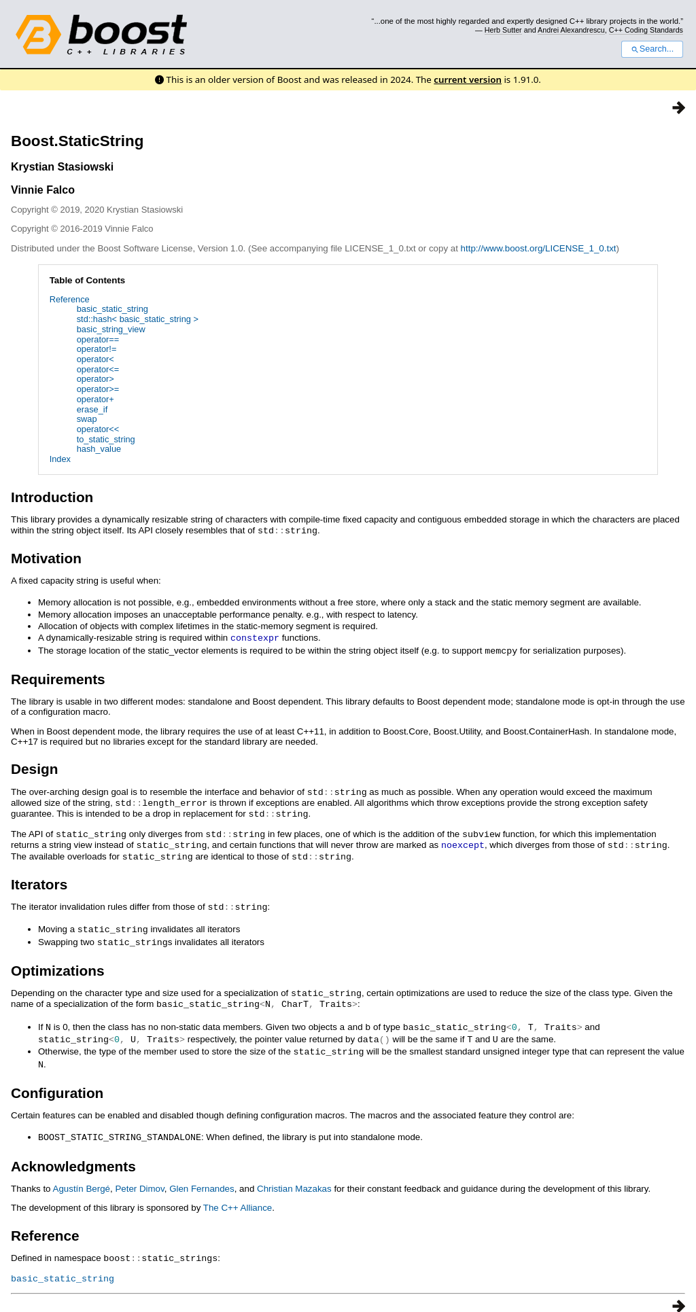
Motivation (46, 557)
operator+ (95, 399)
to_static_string (106, 439)
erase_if (92, 409)
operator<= (98, 369)
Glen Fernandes (201, 1176)
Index (60, 459)
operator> (95, 379)
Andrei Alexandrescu (571, 30)
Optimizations (58, 962)
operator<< (98, 429)
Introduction (52, 497)
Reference (70, 299)
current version (468, 79)
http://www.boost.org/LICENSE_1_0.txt (538, 248)
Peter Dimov (139, 1176)
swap (87, 419)
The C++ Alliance (238, 1195)
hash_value (99, 449)
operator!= (97, 349)
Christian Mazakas (294, 1176)
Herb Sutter (503, 30)
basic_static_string (112, 309)
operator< (95, 359)
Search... (652, 49)
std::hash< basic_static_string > (137, 319)
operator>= (98, 389)
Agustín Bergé (81, 1176)
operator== (98, 339)
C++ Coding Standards (646, 30)
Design (34, 767)
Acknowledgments (73, 1153)
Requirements (58, 677)
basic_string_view (111, 329)
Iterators (39, 878)
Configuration (57, 1080)
